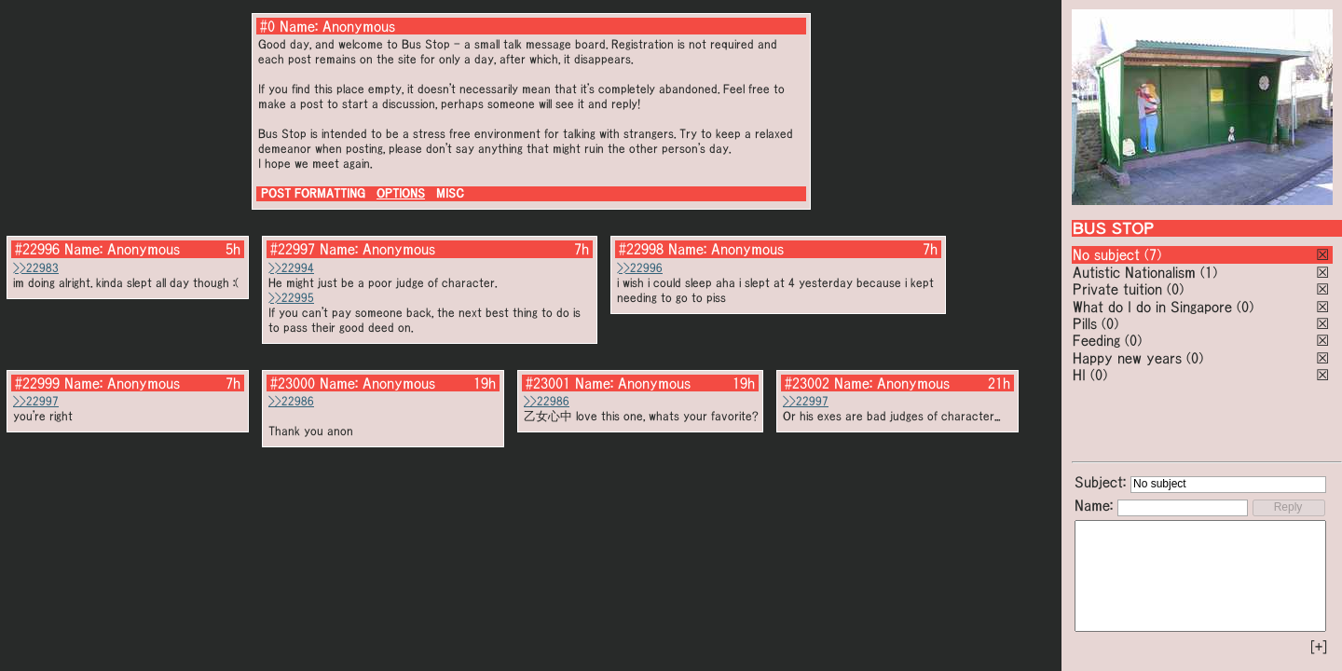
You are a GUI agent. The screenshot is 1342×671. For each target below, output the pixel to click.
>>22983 (36, 268)
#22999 (37, 383)
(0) (1175, 288)
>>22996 (640, 268)
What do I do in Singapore (1152, 306)
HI (1079, 374)
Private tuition (1117, 288)
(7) (1152, 254)
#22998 (641, 248)
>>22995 (291, 298)
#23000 (292, 383)
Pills (1085, 323)
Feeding (1096, 340)
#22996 (37, 248)
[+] (1318, 646)
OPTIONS (401, 193)
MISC (450, 193)
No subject (1108, 254)
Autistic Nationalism (1134, 272)
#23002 (807, 383)
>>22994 (291, 268)
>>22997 (36, 401)
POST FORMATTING (313, 193)
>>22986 (291, 401)
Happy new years (1127, 357)
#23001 (548, 383)
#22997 (292, 248)
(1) (1208, 272)
